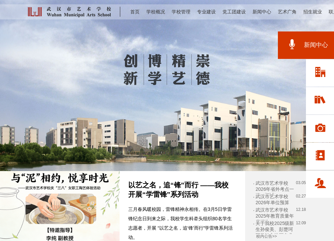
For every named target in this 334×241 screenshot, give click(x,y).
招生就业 (312, 11)
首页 (135, 11)
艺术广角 (287, 11)
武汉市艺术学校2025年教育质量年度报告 (275, 216)
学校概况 (155, 11)
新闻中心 (262, 11)
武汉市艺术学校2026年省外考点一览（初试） (275, 189)
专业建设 (206, 11)
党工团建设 (234, 11)
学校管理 (181, 11)
